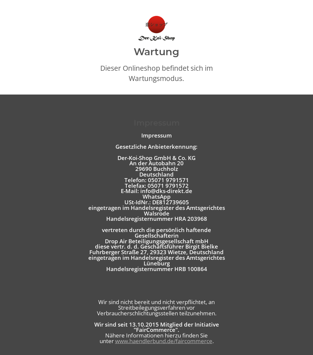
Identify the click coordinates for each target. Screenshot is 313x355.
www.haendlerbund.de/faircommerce (163, 341)
